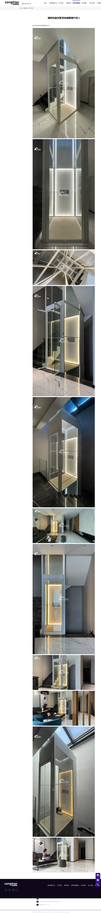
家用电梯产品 (53, 3)
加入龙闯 (92, 3)
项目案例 (25, 8)
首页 (45, 3)
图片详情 (31, 8)
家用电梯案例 (76, 3)
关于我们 (61, 3)
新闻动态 (68, 3)
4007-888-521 (27, 3)
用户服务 (84, 3)
